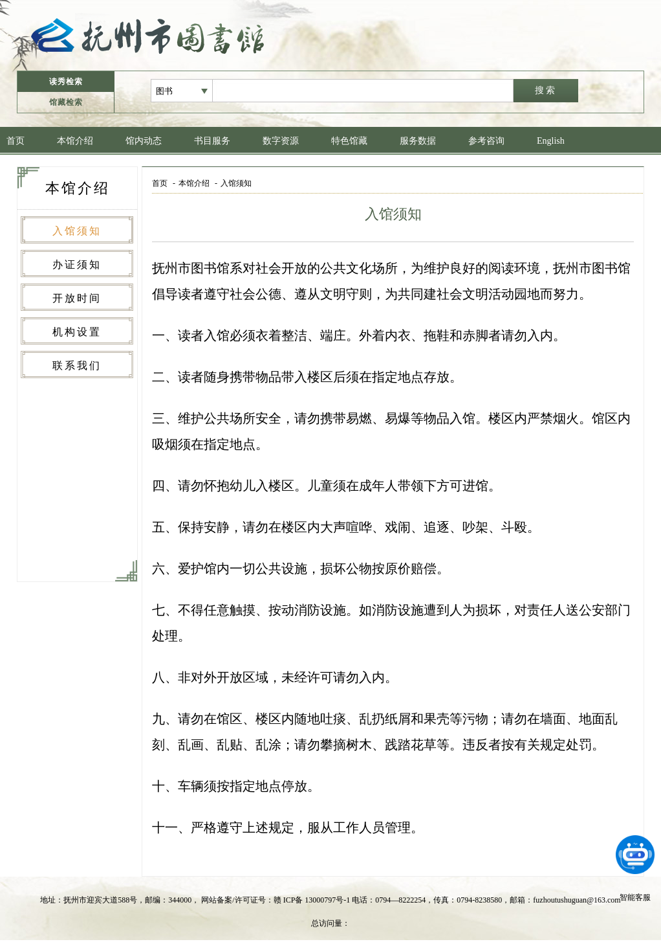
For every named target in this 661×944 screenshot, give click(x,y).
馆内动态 (143, 141)
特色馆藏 (349, 141)
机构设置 (77, 331)
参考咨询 (486, 141)
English (551, 141)
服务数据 (418, 141)
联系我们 (77, 365)
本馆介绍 (75, 141)
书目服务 (212, 141)
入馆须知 (77, 230)
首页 (15, 141)
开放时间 (77, 298)
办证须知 (77, 264)
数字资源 (281, 141)
